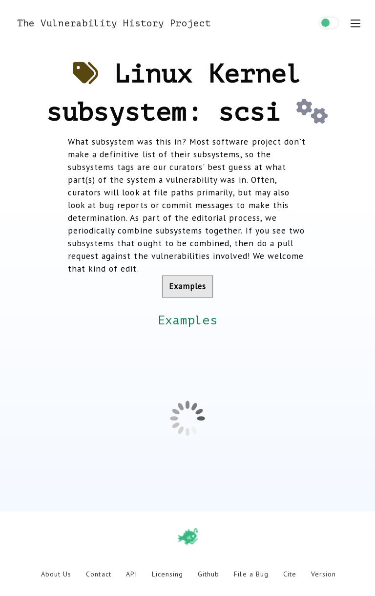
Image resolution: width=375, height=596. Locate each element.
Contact (98, 574)
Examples (187, 286)
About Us (56, 574)
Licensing (167, 574)
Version (323, 574)
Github (208, 574)
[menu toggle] (355, 23)
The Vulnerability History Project (114, 23)
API (131, 574)
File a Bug (251, 574)
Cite (289, 574)
